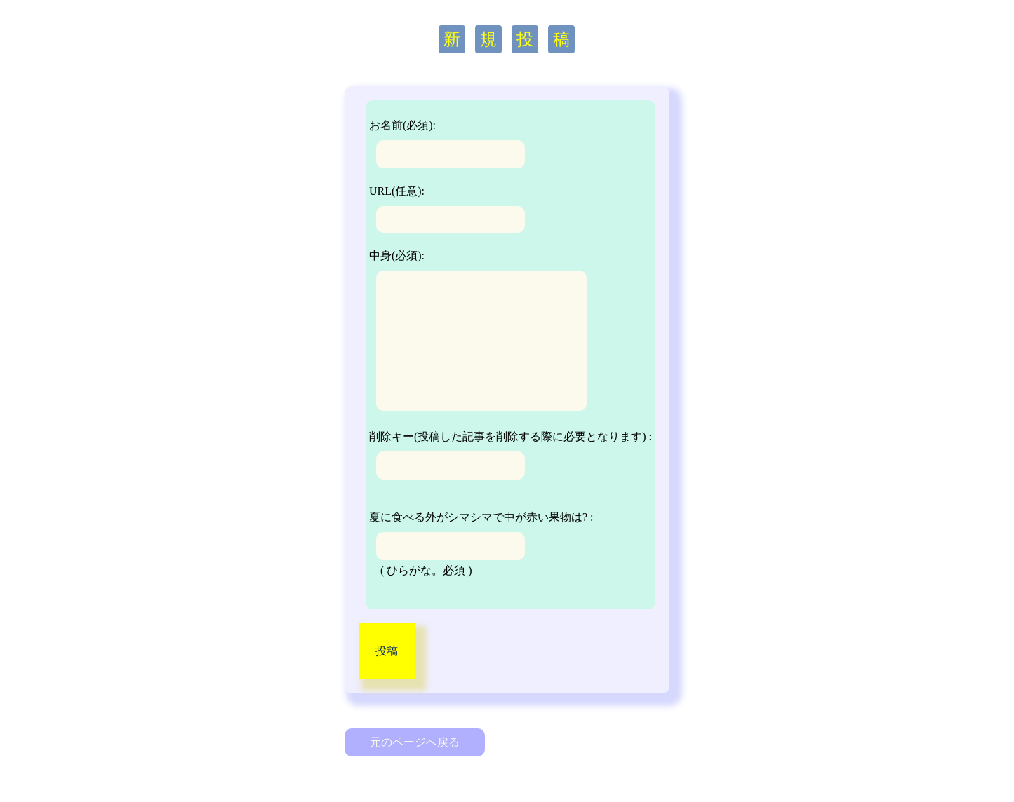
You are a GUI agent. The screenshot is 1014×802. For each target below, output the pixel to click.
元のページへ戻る (415, 742)
